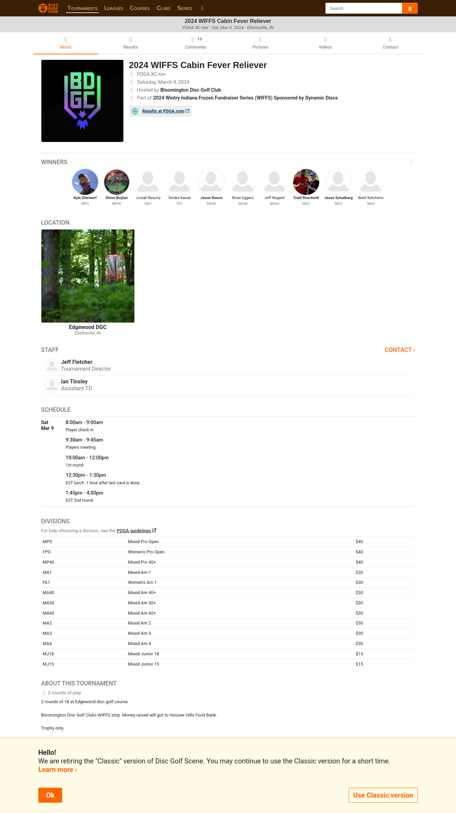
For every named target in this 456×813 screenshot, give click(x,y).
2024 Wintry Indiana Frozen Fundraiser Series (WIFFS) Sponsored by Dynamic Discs (245, 98)
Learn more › (57, 769)
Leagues (113, 8)
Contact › (400, 349)
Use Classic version (383, 795)
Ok (50, 795)
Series (184, 8)
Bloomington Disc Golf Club (190, 90)
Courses (140, 8)
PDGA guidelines (134, 530)
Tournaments (82, 8)
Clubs (163, 8)
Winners (228, 162)
